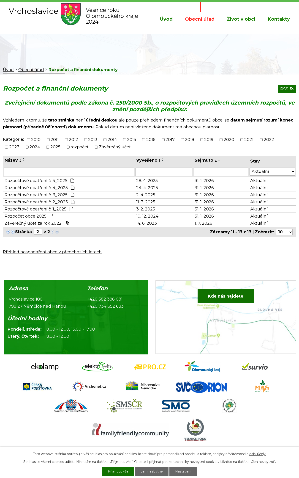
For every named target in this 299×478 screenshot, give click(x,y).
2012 (73, 139)
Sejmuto (206, 160)
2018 (189, 139)
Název (13, 160)
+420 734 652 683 (105, 306)
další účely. (257, 454)
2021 (248, 139)
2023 (14, 146)
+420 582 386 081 (104, 299)
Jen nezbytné (152, 471)
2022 (269, 139)
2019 (208, 139)
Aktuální (259, 180)
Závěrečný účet (115, 146)
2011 (55, 139)
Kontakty (279, 19)
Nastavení (183, 471)
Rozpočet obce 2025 (29, 216)
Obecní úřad (200, 19)
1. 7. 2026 (203, 223)
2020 (229, 139)
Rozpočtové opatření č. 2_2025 (39, 201)
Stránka (23, 231)
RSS (287, 88)
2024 (35, 146)
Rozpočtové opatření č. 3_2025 (39, 194)
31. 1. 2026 (204, 180)
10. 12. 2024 (147, 216)
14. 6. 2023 (146, 223)
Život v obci (241, 19)
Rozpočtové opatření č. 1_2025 (39, 209)
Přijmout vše (118, 471)
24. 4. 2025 (147, 187)
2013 (92, 139)
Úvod (166, 19)
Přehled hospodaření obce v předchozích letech (52, 251)
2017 (170, 139)
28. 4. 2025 (147, 180)
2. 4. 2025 (145, 194)
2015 (131, 139)
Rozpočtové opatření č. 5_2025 (39, 180)
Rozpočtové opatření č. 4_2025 (39, 187)
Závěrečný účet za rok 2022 (37, 223)
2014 (112, 139)
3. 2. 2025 (145, 209)
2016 (150, 139)
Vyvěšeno (148, 160)
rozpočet (80, 146)
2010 (36, 139)
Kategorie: (13, 139)
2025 (55, 146)
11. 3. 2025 (145, 201)
